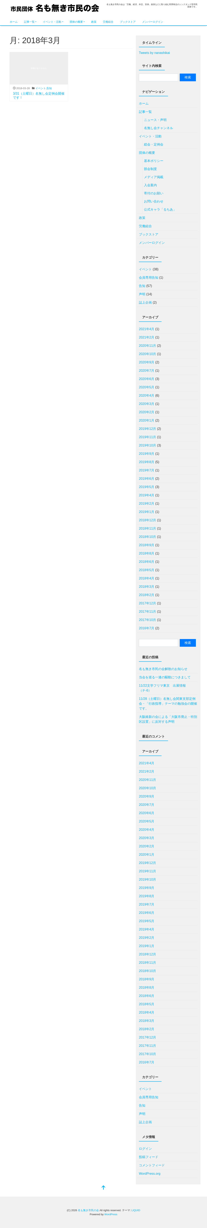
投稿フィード (148, 1157)
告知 (49, 88)
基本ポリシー (153, 161)
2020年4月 (146, 395)
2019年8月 (146, 462)
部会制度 (150, 169)
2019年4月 (146, 495)
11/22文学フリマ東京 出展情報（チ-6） (162, 688)
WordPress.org (149, 1173)
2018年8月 (146, 553)
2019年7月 (146, 470)
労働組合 (108, 21)
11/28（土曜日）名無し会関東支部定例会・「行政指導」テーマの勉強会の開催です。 (168, 703)
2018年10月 (147, 537)
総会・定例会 (153, 144)
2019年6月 (146, 478)
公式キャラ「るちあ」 (160, 209)
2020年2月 (146, 412)
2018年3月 (146, 586)
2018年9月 (146, 545)
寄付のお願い (153, 193)
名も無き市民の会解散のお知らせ (163, 669)
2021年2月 (146, 337)
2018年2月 (146, 595)
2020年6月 (146, 379)
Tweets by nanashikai (154, 53)
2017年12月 (147, 603)
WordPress (110, 1214)
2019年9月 (146, 453)
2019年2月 (146, 503)
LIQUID (135, 1210)
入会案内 (150, 185)
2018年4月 (146, 578)
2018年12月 (147, 520)
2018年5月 (146, 570)
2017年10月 (147, 620)
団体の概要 (76, 21)
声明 (142, 294)
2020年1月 (146, 420)
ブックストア (128, 21)
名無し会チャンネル (158, 128)
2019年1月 (146, 512)
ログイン (145, 1148)
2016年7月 (146, 628)
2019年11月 (147, 437)
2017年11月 (147, 611)
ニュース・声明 (155, 120)
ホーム (14, 21)
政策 (93, 21)
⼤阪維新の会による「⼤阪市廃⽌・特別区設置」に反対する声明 (168, 719)
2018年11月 (147, 528)
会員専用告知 (148, 277)
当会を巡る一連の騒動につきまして (165, 677)
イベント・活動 (52, 21)
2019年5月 (146, 487)
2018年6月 (146, 561)
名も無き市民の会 (55, 9)
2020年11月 (147, 345)
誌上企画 (145, 302)
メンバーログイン (152, 21)
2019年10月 (147, 445)
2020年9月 (146, 362)
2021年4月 (146, 329)
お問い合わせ (153, 201)
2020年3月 (146, 404)
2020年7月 (146, 370)
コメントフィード (152, 1165)
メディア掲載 (153, 177)
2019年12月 (147, 428)
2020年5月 (146, 387)
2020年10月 (147, 354)
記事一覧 (29, 21)
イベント (40, 88)
